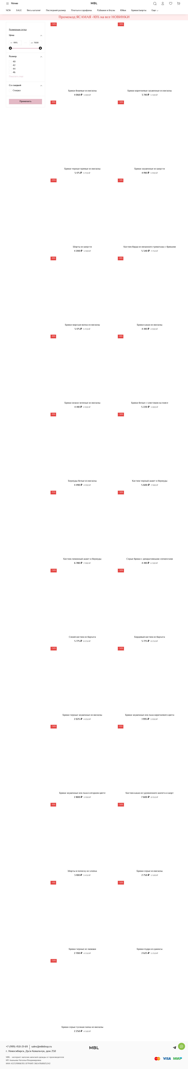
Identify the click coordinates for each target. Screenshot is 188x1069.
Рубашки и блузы (106, 10)
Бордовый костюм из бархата (149, 637)
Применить (25, 101)
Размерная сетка (18, 30)
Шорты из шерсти (82, 247)
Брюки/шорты (138, 10)
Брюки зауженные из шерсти (149, 169)
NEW (8, 10)
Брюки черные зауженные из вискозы (82, 715)
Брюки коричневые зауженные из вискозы (149, 91)
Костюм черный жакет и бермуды (149, 481)
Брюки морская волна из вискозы (82, 325)
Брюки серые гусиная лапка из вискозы (82, 1027)
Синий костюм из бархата (82, 637)
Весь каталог (34, 10)
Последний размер (56, 10)
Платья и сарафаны (81, 10)
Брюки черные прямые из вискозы (82, 169)
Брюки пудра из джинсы (149, 949)
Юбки (123, 10)
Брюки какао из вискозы (149, 325)
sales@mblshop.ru (41, 1047)
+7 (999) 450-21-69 (17, 1047)
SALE (19, 10)
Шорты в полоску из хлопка (82, 871)
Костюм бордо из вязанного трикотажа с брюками (150, 247)
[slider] (10, 48)
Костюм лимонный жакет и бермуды (82, 559)
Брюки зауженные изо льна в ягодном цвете (82, 793)
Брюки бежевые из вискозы (82, 91)
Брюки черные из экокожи (82, 949)
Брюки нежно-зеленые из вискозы (82, 403)
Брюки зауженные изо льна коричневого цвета (149, 715)
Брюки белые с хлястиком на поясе (149, 403)
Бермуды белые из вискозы (82, 481)
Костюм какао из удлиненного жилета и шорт (150, 793)
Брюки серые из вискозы (150, 871)
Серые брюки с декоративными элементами (149, 559)
